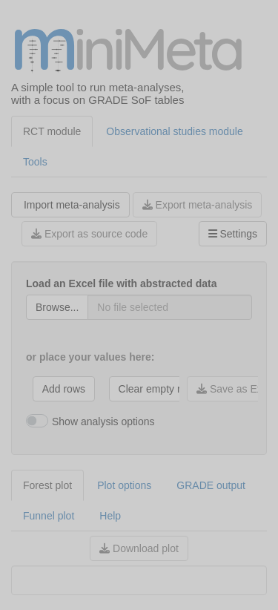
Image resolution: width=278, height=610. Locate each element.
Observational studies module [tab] (174, 131)
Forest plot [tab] (47, 485)
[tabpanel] (139, 393)
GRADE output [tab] (210, 485)
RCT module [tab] (52, 131)
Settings (232, 234)
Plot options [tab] (124, 485)
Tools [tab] (35, 162)
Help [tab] (110, 516)
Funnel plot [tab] (48, 516)
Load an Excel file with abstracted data (121, 283)
